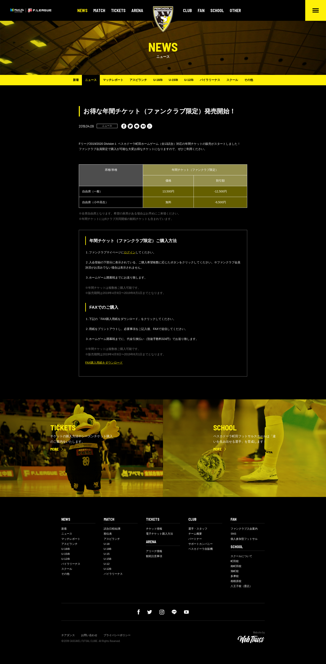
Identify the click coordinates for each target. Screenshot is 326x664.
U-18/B (157, 80)
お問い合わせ (89, 635)
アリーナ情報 (154, 551)
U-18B (107, 548)
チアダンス (68, 635)
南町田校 (236, 566)
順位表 (108, 533)
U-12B (107, 568)
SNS (233, 533)
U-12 (107, 563)
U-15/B (173, 80)
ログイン (130, 252)
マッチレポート (113, 80)
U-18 (107, 543)
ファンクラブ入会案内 (244, 528)
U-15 (107, 553)
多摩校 (235, 576)
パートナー (195, 538)
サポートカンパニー (200, 543)
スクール (232, 80)
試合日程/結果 (112, 528)
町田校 (235, 561)
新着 (76, 80)
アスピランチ (138, 80)
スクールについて (241, 556)
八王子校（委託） (241, 586)
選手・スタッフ (197, 528)
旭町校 (235, 571)
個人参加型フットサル (244, 538)
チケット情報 (154, 528)
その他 (248, 80)
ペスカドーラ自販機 (200, 548)
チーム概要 (195, 533)
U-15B (107, 558)
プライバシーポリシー (117, 635)
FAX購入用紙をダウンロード (104, 362)
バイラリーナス (210, 80)
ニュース (91, 80)
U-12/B (188, 80)
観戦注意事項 (154, 556)
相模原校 (236, 581)
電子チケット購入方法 (159, 533)
